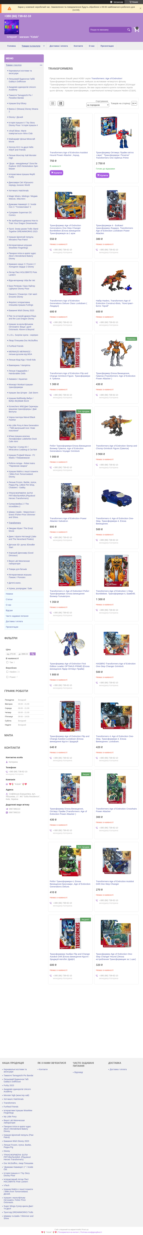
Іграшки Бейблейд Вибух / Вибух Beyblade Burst (21, 399)
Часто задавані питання (17, 616)
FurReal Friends (16, 346)
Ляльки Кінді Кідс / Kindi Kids (22, 360)
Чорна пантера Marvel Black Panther (22, 418)
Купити (58, 172)
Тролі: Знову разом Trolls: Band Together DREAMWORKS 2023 (23, 230)
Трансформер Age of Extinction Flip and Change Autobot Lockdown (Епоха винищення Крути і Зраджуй (69, 739)
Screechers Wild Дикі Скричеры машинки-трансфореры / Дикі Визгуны (23, 409)
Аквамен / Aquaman (18, 379)
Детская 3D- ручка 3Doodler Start (22, 545)
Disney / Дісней (16, 117)
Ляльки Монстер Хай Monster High (22, 156)
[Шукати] (129, 30)
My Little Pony (10, 1116)
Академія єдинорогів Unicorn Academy (22, 88)
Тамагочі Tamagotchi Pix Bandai (18, 1075)
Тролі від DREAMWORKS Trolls (18, 1212)
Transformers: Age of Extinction (106, 78)
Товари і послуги (13, 65)
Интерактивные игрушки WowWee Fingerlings (20, 246)
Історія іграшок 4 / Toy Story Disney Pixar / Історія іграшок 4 (23, 123)
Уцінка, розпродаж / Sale (20, 588)
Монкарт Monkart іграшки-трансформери (21, 385)
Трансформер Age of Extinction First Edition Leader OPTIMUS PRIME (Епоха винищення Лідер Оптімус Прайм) (69, 666)
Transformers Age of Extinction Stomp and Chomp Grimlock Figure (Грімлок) (116, 447)
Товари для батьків (18, 569)
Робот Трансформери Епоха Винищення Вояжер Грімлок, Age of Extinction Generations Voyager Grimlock (70, 448)
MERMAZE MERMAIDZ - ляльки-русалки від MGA (20, 352)
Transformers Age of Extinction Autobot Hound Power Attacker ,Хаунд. (69, 153)
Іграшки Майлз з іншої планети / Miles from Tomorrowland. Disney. (23, 474)
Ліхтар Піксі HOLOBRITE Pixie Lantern (23, 273)
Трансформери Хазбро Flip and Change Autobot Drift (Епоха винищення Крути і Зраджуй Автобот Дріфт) (70, 956)
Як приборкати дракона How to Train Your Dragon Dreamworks (23, 221)
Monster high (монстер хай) (16, 1095)
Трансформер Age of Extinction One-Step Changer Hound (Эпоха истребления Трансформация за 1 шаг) (116, 956)
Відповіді (78, 1072)
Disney (7, 1151)
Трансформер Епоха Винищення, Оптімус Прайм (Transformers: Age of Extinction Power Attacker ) (68, 811)
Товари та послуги (31, 46)
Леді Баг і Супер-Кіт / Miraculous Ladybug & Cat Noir (23, 448)
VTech (6, 1185)
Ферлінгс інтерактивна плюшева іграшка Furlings (21, 303)
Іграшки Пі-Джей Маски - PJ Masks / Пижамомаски (22, 456)
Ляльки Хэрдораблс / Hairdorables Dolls (19, 372)
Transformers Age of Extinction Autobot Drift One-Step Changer (115, 882)
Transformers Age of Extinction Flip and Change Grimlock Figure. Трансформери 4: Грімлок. (70, 376)
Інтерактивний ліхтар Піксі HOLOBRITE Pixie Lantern (16, 1180)
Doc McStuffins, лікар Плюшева (18, 1163)
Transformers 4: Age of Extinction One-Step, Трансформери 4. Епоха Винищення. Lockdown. (115, 739)
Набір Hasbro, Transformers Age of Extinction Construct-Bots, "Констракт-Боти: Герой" (114, 303)
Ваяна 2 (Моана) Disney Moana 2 (23, 110)
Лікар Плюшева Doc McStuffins (23, 340)
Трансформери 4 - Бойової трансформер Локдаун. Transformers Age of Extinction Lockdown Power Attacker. (114, 229)
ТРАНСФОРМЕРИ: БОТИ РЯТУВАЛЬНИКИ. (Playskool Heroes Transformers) (17, 1157)
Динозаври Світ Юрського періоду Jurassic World (21, 183)
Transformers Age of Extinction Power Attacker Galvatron (68, 519)
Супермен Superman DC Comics (20, 213)
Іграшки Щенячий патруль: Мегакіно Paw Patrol (21, 238)
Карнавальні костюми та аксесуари (20, 72)
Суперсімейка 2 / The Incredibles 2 (19, 505)
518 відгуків (118, 2)
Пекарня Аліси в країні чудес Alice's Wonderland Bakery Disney (22, 256)
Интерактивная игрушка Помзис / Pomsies (20, 576)
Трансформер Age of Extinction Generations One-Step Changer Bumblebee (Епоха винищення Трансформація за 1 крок (65, 229)
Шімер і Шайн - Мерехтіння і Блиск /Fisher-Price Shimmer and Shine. (22, 514)
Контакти (78, 46)
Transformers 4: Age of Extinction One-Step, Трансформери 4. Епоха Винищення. (115, 521)
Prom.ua (85, 1230)
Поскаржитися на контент (68, 1232)
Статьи (9, 599)
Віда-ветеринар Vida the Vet (22, 280)
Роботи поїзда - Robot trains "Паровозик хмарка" (22, 464)
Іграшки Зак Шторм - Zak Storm (23, 393)
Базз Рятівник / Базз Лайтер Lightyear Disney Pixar (22, 287)
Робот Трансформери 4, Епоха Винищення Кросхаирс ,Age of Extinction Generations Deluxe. (70, 884)
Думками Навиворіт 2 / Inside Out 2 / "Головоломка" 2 (22, 205)
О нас (92, 46)
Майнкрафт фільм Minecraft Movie (22, 140)
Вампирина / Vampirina (19, 365)
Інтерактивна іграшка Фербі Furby (22, 175)
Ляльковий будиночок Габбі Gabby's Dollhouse (22, 80)
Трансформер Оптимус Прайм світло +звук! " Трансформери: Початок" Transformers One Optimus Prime (115, 155)
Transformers (15, 523)
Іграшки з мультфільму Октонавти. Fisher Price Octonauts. (15, 1200)
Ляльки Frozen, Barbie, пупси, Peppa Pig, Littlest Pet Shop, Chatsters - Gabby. (23, 485)
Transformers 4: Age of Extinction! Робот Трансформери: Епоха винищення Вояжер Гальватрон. (69, 593)
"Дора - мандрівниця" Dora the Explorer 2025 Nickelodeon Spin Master (23, 166)
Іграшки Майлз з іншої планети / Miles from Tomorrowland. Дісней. (18, 1191)
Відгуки (9, 610)
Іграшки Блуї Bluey (17, 103)
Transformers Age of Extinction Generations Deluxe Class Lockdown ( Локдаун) (68, 303)
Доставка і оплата (59, 46)
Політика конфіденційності (91, 1232)
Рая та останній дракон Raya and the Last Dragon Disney (22, 317)
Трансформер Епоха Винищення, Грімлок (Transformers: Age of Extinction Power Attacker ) (115, 376)
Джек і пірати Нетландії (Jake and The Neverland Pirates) (22, 537)
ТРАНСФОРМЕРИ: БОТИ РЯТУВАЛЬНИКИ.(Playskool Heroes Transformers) (22, 495)
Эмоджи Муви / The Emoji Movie (21, 529)
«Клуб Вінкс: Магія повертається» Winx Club (21, 132)
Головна (11, 46)
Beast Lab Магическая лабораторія (19, 562)
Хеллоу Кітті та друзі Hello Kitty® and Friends (21, 148)
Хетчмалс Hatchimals (19, 190)
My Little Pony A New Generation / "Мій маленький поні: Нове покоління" (24, 428)
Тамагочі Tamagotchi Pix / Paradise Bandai (20, 96)
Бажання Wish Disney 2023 (21, 310)
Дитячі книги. (15, 583)
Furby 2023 (9, 1085)
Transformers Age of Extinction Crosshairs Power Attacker (116, 810)
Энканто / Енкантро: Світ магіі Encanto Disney (23, 295)
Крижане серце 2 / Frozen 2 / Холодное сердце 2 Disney (22, 265)
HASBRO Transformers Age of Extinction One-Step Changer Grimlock (116, 664)
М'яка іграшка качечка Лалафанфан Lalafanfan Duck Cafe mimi (23, 439)
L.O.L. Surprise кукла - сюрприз (23, 335)
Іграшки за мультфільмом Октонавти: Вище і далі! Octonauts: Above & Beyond (21, 327)
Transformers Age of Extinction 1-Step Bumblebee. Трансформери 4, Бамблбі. (115, 592)
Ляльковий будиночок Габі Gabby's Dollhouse (16, 1080)
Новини (9, 594)
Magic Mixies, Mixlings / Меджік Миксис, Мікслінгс (23, 197)
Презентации (107, 46)
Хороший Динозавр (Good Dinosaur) (21, 554)
